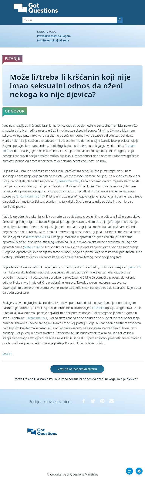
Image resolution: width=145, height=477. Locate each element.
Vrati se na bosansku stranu (77, 369)
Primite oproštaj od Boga (53, 40)
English (7, 353)
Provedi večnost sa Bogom (54, 36)
